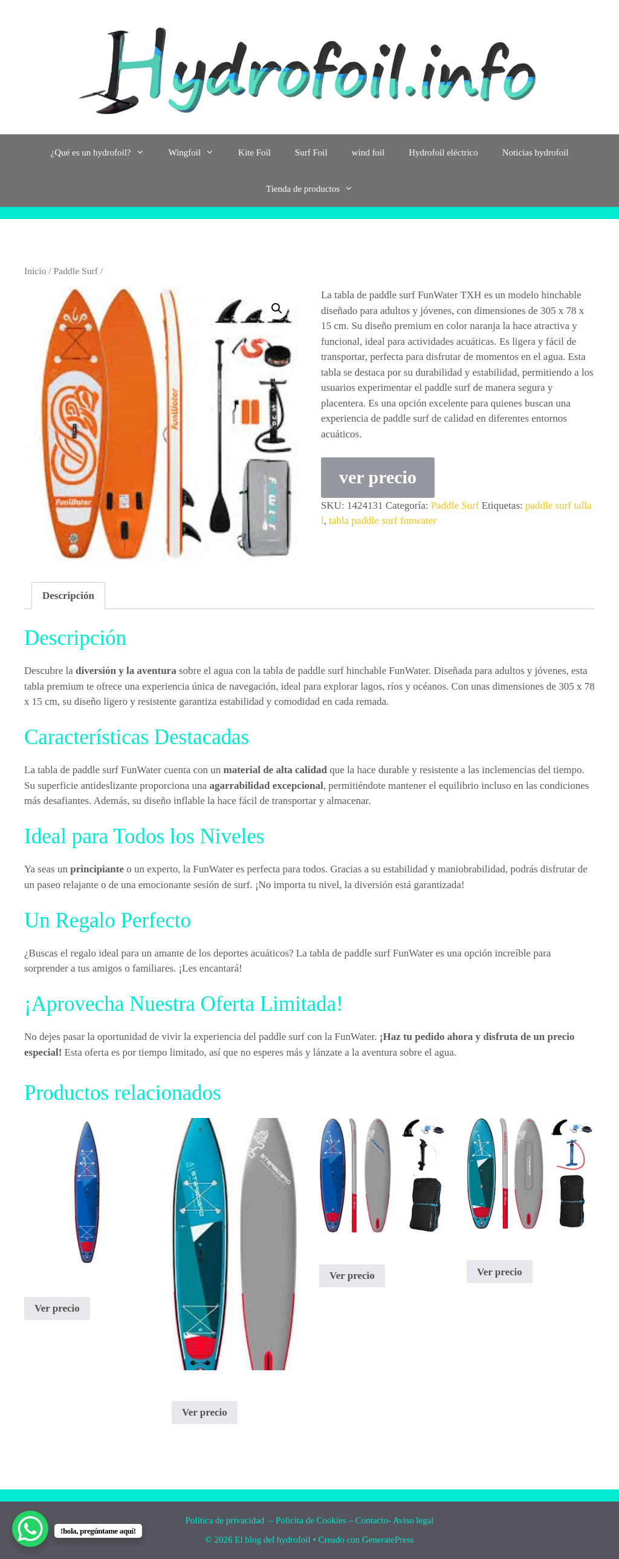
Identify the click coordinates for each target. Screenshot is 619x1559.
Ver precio (57, 1308)
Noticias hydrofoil (535, 152)
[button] (277, 308)
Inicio (35, 271)
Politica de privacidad (226, 1520)
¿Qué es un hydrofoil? (104, 152)
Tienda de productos (315, 189)
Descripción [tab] (68, 595)
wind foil (368, 152)
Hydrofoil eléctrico (443, 152)
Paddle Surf (76, 271)
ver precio (377, 477)
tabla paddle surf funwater (382, 520)
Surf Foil (311, 152)
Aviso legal (413, 1520)
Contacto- (373, 1520)
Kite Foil (254, 152)
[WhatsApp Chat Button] (30, 1529)
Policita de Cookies (311, 1520)
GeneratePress (388, 1539)
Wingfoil (198, 152)
